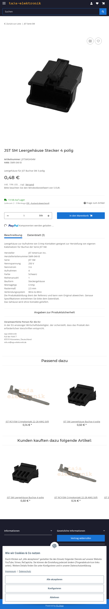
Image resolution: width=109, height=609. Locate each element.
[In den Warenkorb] (6, 33)
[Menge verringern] (7, 215)
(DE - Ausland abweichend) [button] (37, 203)
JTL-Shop (60, 605)
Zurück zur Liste (13, 23)
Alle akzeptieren (54, 579)
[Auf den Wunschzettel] (98, 41)
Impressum (10, 571)
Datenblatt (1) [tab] (36, 235)
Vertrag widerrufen (81, 538)
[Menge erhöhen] (48, 215)
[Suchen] (103, 11)
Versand (29, 184)
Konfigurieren (54, 588)
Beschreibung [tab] (13, 235)
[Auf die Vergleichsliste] (90, 41)
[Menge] (24, 215)
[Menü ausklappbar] (4, 2)
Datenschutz (25, 571)
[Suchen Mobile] (51, 11)
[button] (91, 3)
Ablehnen (54, 597)
